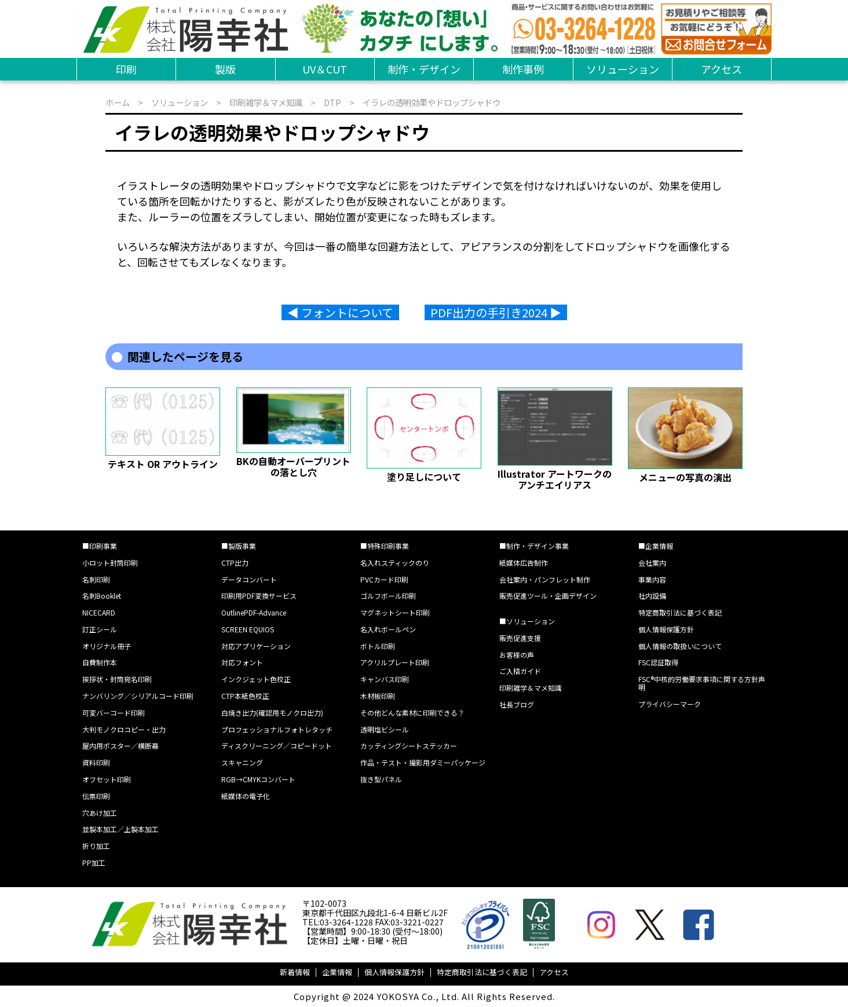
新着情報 (295, 971)
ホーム (117, 102)
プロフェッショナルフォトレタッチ (276, 729)
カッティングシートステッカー (408, 745)
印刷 (126, 68)
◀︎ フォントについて (340, 312)
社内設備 (652, 595)
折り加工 (96, 846)
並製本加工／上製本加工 (120, 829)
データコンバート (249, 579)
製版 (225, 68)
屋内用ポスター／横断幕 (120, 745)
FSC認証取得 (658, 662)
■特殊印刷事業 (384, 546)
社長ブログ (516, 704)
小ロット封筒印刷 (110, 562)
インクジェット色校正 (256, 679)
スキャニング (242, 762)
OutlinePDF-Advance (253, 612)
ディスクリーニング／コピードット (276, 745)
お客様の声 (516, 655)
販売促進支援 (520, 638)
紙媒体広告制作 (523, 562)
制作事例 (523, 68)
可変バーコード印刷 (113, 712)
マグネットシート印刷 (395, 612)
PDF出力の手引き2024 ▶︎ (495, 312)
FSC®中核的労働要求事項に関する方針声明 (701, 683)
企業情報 (337, 971)
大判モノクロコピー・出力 (124, 729)
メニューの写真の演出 (685, 477)
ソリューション (622, 68)
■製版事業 (238, 546)
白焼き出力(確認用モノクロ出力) (272, 712)
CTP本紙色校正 (245, 696)
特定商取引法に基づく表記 (680, 612)
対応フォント (242, 662)
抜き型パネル (381, 779)
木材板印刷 (377, 696)
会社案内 (652, 562)
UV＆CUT (324, 68)
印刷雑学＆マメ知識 (265, 102)
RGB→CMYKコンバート (258, 779)
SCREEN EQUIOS (247, 629)
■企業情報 (655, 546)
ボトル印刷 (377, 646)
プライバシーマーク (669, 704)
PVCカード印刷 (384, 579)
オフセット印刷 (106, 779)
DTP (332, 102)
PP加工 (93, 862)
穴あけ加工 (99, 813)
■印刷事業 (99, 546)
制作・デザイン (424, 68)
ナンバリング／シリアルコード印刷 (137, 696)
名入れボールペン (388, 629)
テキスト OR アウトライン (163, 464)
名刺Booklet (101, 595)
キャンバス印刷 (384, 679)
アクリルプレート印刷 (394, 662)
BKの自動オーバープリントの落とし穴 (293, 466)
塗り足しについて (424, 477)
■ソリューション (527, 621)
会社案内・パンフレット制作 (544, 579)
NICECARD (98, 612)
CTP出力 (234, 562)
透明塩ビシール (384, 729)
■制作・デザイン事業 (534, 546)
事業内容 (652, 579)
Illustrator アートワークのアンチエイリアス (555, 479)
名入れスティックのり (394, 562)
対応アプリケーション (256, 646)
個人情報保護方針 (666, 629)
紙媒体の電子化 (245, 796)
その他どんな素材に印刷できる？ (412, 712)
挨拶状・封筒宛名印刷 (117, 679)
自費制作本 (99, 662)
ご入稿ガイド (520, 671)
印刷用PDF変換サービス (259, 595)
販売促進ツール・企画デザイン (548, 595)
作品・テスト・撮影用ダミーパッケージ (422, 762)
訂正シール (99, 629)
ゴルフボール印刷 (388, 595)
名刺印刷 (96, 579)
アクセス (721, 68)
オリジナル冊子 (106, 646)
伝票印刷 (96, 796)
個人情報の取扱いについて (680, 646)
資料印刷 (96, 762)
